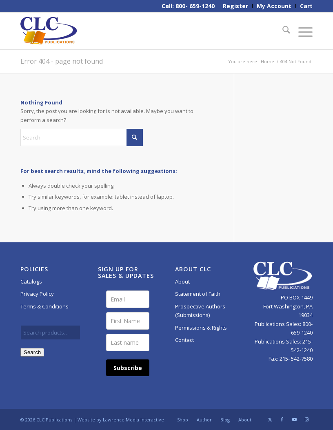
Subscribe (127, 368)
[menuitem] (236, 6)
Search (32, 352)
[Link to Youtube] (294, 419)
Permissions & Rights (201, 327)
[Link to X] (270, 419)
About (182, 281)
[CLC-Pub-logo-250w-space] (48, 31)
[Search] (282, 31)
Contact (184, 340)
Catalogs (31, 281)
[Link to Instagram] (306, 419)
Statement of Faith (197, 293)
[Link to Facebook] (282, 419)
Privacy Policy (37, 293)
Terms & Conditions (44, 306)
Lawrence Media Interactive (133, 420)
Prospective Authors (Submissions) (200, 311)
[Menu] (301, 31)
